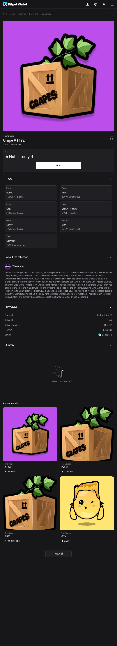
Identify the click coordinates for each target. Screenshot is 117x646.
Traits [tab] (58, 178)
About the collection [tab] (58, 257)
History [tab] (58, 345)
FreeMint (33, 14)
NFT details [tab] (58, 307)
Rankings (22, 14)
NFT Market (9, 14)
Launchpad (46, 14)
